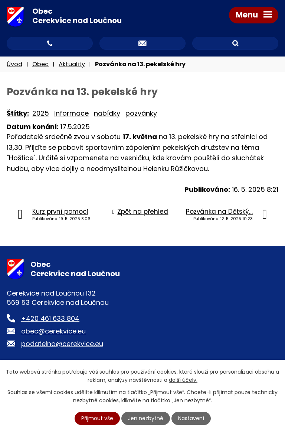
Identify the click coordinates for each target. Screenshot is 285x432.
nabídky (107, 113)
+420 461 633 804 (50, 318)
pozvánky (141, 113)
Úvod (14, 64)
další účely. (183, 380)
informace (71, 113)
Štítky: (18, 113)
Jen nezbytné (145, 418)
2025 (40, 113)
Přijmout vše (97, 418)
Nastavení (191, 418)
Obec (40, 64)
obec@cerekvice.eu (53, 331)
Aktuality (72, 64)
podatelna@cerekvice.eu (62, 343)
